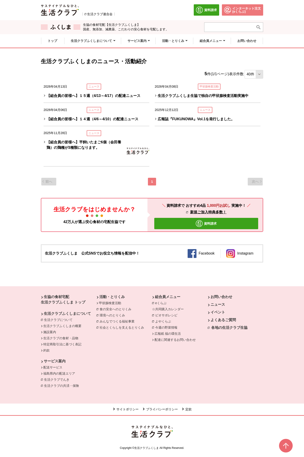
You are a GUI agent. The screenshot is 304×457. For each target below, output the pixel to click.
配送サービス (52, 367)
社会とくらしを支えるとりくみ (123, 327)
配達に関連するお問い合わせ (175, 340)
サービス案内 (55, 361)
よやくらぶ (164, 321)
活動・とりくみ (112, 297)
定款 (188, 409)
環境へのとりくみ (113, 315)
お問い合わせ (221, 297)
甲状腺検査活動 (110, 303)
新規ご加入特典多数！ (208, 212)
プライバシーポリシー (162, 409)
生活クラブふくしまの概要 (62, 326)
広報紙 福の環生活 (167, 333)
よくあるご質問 (223, 320)
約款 (46, 350)
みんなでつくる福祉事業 (118, 321)
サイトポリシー (127, 409)
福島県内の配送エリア (59, 373)
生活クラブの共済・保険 (62, 385)
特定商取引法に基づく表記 (62, 344)
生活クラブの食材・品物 (60, 338)
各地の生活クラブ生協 (229, 328)
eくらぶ (161, 303)
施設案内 (49, 332)
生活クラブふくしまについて (67, 313)
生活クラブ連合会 (100, 14)
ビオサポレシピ (167, 315)
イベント (218, 312)
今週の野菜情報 (167, 327)
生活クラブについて (59, 319)
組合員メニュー (167, 297)
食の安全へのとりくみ (117, 309)
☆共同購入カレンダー (168, 309)
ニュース (218, 304)
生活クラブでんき (58, 379)
